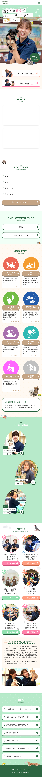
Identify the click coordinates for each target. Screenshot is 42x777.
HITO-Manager (25, 772)
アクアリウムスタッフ (31, 308)
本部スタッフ (11, 376)
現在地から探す (22, 202)
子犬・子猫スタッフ (11, 273)
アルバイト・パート (21, 235)
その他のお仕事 (31, 377)
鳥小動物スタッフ (11, 308)
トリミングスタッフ (11, 342)
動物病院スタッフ (31, 342)
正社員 (21, 227)
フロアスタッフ (31, 273)
